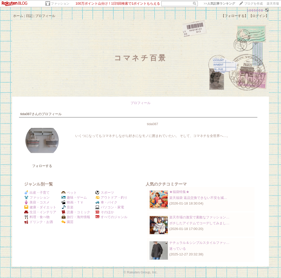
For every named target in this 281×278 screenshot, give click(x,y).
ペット (69, 192)
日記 (29, 16)
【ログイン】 (259, 16)
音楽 (67, 207)
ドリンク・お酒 (38, 222)
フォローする (42, 166)
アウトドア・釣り (111, 197)
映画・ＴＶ (72, 202)
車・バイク (106, 202)
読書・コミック (75, 212)
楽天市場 (273, 3)
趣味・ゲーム (74, 197)
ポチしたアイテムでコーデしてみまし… (199, 223)
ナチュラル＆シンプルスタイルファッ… (199, 243)
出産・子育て (37, 192)
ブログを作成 (253, 3)
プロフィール (45, 16)
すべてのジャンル (111, 217)
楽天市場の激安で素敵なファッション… (199, 217)
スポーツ (104, 192)
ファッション (60, 3)
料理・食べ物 (37, 217)
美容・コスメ (37, 202)
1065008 (255, 10)
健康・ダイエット (40, 207)
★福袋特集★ (179, 192)
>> (219, 3)
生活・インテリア (40, 212)
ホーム (18, 16)
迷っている (177, 249)
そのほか (104, 212)
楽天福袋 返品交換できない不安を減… (198, 198)
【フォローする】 (234, 16)
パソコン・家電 (109, 207)
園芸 (67, 222)
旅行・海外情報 (75, 217)
